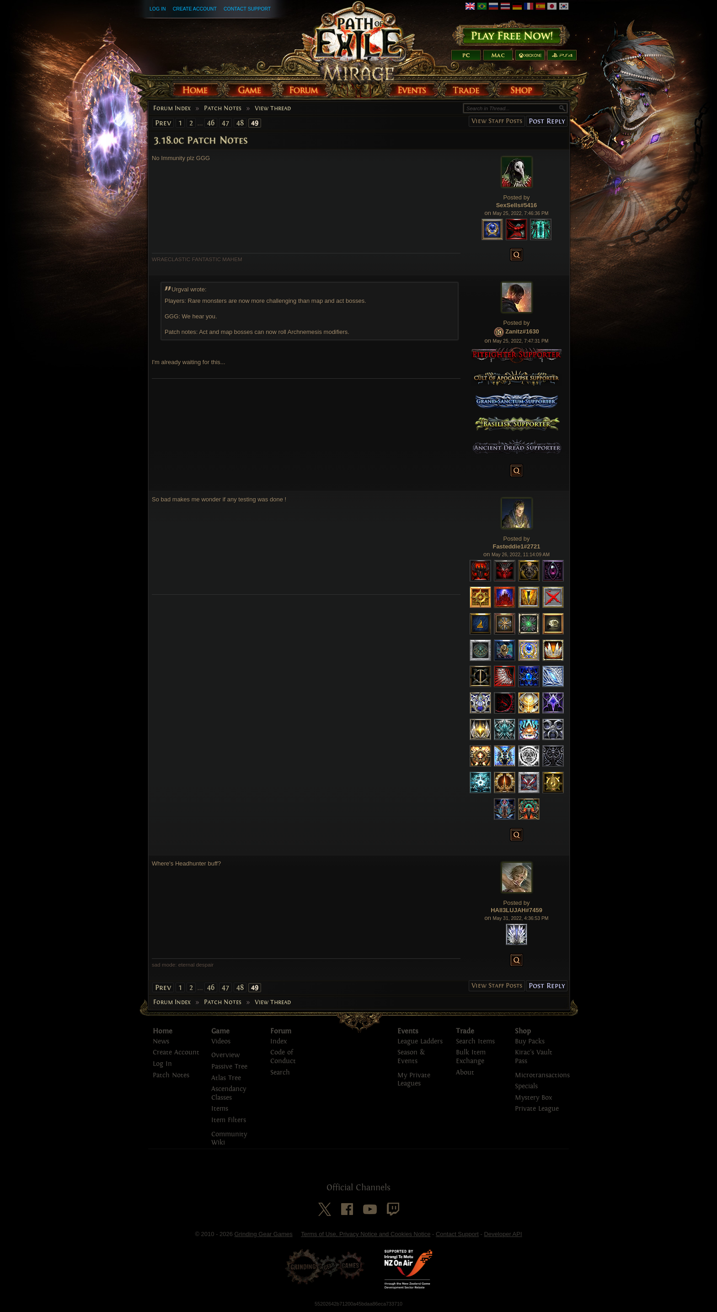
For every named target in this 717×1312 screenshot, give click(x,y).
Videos (220, 1041)
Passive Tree (229, 1066)
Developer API (503, 1234)
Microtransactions (542, 1075)
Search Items (475, 1041)
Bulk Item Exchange (471, 1057)
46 (210, 122)
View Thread (273, 108)
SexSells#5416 (516, 205)
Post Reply (547, 121)
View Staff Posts (496, 121)
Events (407, 1031)
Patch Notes (222, 108)
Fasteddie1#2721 (516, 546)
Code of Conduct (283, 1057)
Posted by (516, 197)
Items (219, 1109)
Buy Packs (530, 1041)
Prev (163, 122)
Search (280, 1072)
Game (220, 1031)
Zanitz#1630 (522, 331)
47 (225, 122)
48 (240, 122)
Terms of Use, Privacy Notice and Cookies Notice (365, 1234)
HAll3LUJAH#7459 (516, 910)
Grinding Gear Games (264, 1234)
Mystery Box (533, 1098)
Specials (526, 1086)
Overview (225, 1055)
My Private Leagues (413, 1079)
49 (254, 123)
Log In (158, 8)
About (465, 1072)
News (161, 1041)
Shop (523, 1031)
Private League (537, 1109)
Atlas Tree (226, 1078)
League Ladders (420, 1041)
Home (162, 1031)
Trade (465, 1031)
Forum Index (172, 108)
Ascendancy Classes (228, 1093)
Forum (280, 1031)
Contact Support (247, 8)
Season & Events (411, 1057)
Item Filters (228, 1120)
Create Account (195, 8)
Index (278, 1041)
